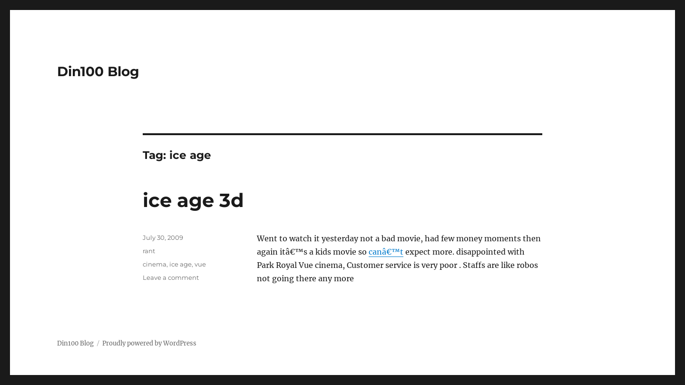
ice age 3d (193, 200)
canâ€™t (386, 252)
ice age (180, 264)
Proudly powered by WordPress (149, 343)
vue (200, 264)
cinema (154, 264)
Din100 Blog (98, 71)
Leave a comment (171, 277)
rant (149, 251)
